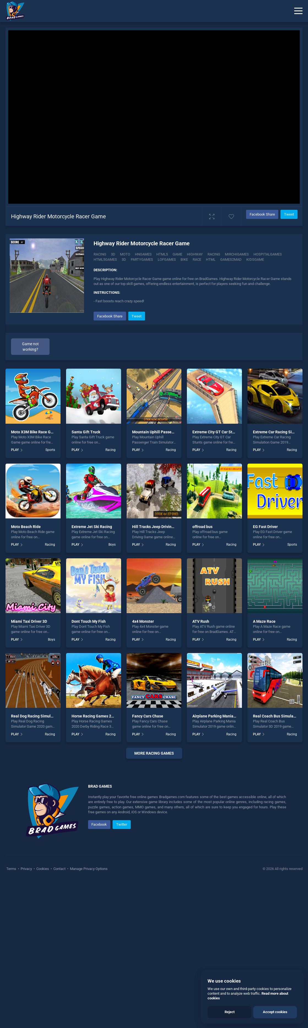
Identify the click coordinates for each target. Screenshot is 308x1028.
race (197, 259)
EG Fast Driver (265, 526)
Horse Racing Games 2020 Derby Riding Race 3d (114, 716)
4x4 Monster (143, 621)
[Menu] (298, 11)
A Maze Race (264, 621)
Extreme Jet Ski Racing (92, 526)
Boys (112, 544)
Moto (125, 254)
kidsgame (255, 259)
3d (124, 259)
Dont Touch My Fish (89, 621)
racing (214, 254)
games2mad (231, 259)
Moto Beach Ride (26, 526)
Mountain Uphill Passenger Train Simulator (170, 432)
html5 (162, 254)
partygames (142, 259)
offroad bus (202, 526)
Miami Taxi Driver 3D (29, 621)
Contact (59, 1014)
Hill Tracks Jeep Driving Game (158, 526)
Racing (100, 254)
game (177, 254)
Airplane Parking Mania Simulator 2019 (226, 716)
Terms (11, 1014)
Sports (50, 450)
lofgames (167, 259)
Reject (230, 1012)
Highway (195, 254)
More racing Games (154, 753)
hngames (143, 254)
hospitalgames (268, 254)
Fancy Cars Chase (147, 716)
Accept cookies (275, 1012)
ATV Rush (200, 621)
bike (184, 259)
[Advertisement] (154, 837)
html (211, 259)
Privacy (26, 1014)
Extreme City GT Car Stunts (216, 432)
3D (113, 254)
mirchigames (237, 254)
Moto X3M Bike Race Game (34, 432)
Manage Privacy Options (88, 1014)
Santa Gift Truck (86, 432)
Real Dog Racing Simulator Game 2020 (45, 716)
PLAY (15, 450)
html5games (105, 259)
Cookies (43, 1014)
